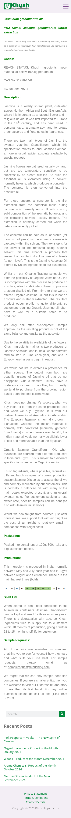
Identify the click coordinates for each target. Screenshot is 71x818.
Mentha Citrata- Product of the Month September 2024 (28, 778)
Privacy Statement (35, 793)
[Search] (62, 714)
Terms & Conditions (35, 797)
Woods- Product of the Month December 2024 (34, 759)
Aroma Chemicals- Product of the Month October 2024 (30, 767)
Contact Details (35, 802)
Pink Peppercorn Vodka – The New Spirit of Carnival (32, 739)
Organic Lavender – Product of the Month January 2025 (31, 750)
